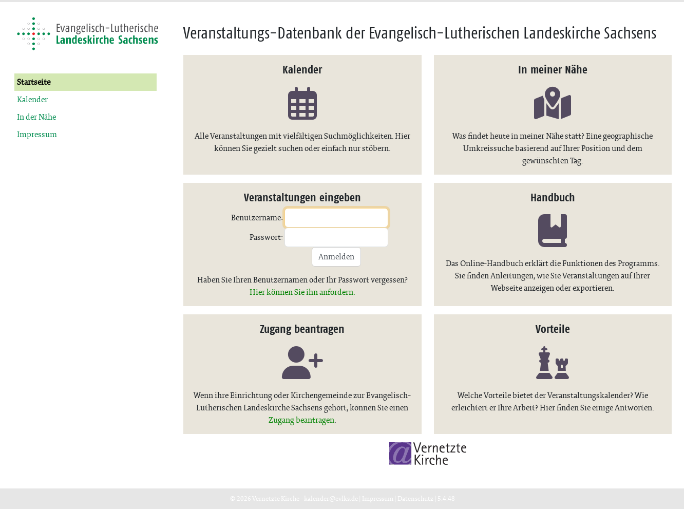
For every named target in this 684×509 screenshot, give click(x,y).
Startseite (33, 82)
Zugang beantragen (301, 419)
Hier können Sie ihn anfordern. (302, 292)
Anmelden (336, 256)
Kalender (32, 99)
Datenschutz (415, 498)
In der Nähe (36, 116)
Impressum (37, 134)
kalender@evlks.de (331, 498)
